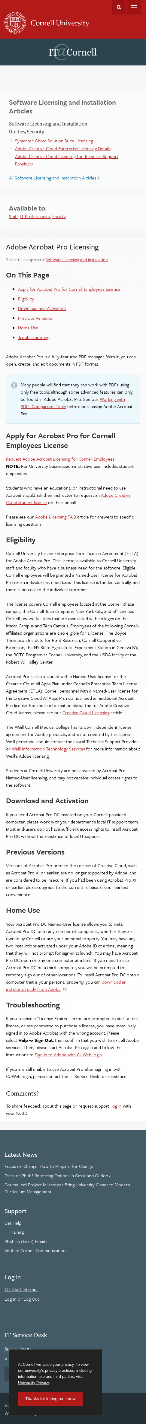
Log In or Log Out (22, 1299)
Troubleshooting (33, 337)
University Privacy (33, 1382)
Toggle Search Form (119, 7)
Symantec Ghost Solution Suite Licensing (54, 140)
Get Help (13, 1222)
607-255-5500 (18, 1348)
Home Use (28, 327)
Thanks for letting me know (50, 1398)
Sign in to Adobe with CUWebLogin (68, 1054)
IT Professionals (35, 216)
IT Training (14, 1232)
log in (116, 1105)
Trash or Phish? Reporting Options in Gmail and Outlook (58, 1175)
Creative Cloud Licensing (85, 712)
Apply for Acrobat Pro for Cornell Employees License (69, 289)
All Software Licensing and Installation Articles (52, 177)
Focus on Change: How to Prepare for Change (49, 1166)
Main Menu (134, 7)
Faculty (59, 216)
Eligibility (26, 298)
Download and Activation (42, 308)
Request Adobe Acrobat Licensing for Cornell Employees (60, 458)
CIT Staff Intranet (21, 1289)
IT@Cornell (72, 52)
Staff (13, 216)
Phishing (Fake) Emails (26, 1241)
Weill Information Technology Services (48, 748)
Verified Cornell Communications (36, 1250)
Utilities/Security (26, 131)
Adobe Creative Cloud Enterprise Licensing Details (63, 148)
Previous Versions (35, 318)
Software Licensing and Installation (77, 259)
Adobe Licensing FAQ (55, 516)
